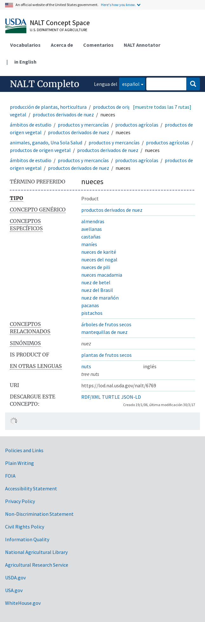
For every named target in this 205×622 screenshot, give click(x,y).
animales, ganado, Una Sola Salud (46, 142)
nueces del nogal (99, 259)
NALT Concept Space (60, 22)
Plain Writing (19, 463)
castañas (91, 236)
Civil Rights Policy (24, 526)
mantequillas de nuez (104, 332)
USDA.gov (15, 577)
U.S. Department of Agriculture (58, 29)
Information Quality (27, 539)
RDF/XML (91, 397)
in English (25, 62)
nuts (86, 366)
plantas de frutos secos (106, 355)
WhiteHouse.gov (23, 603)
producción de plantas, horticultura (48, 107)
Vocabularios (25, 45)
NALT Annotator (142, 45)
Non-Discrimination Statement (39, 514)
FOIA (10, 476)
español (129, 83)
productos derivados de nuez (63, 114)
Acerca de (62, 45)
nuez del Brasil (97, 290)
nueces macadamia (101, 275)
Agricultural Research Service (36, 565)
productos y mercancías (83, 124)
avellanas (91, 229)
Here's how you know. (118, 4)
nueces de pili (95, 267)
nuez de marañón (100, 297)
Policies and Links (24, 450)
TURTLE (111, 397)
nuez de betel (95, 282)
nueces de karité (98, 252)
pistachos (91, 313)
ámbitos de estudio (30, 124)
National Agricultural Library (36, 552)
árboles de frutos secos (106, 324)
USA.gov (14, 590)
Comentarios (98, 45)
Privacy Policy (20, 501)
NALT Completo (44, 84)
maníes (89, 244)
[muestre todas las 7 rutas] (162, 107)
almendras (92, 221)
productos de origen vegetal (40, 150)
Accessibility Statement (31, 488)
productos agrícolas (136, 124)
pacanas (90, 305)
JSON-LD (131, 397)
